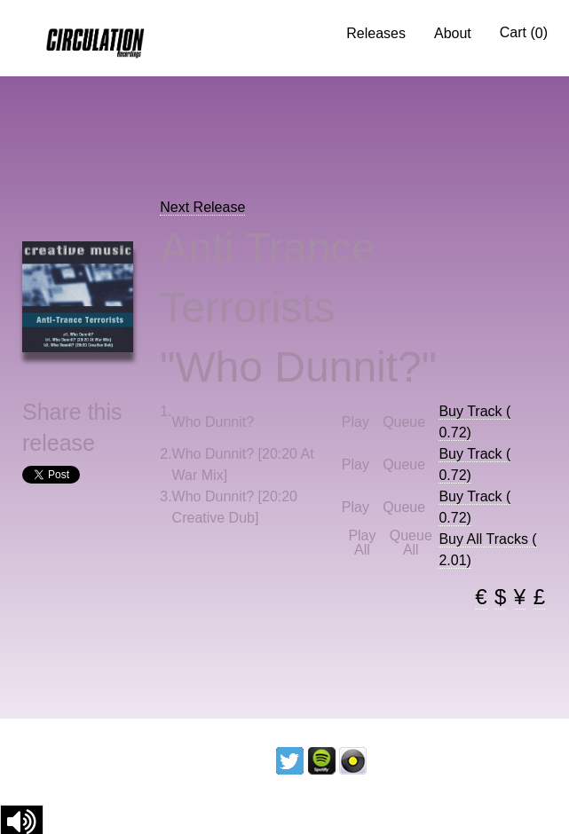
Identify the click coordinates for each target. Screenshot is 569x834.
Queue (404, 422)
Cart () (524, 33)
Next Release (202, 207)
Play (355, 422)
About (452, 33)
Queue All (411, 543)
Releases (376, 33)
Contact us (508, 759)
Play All (361, 543)
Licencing (413, 759)
